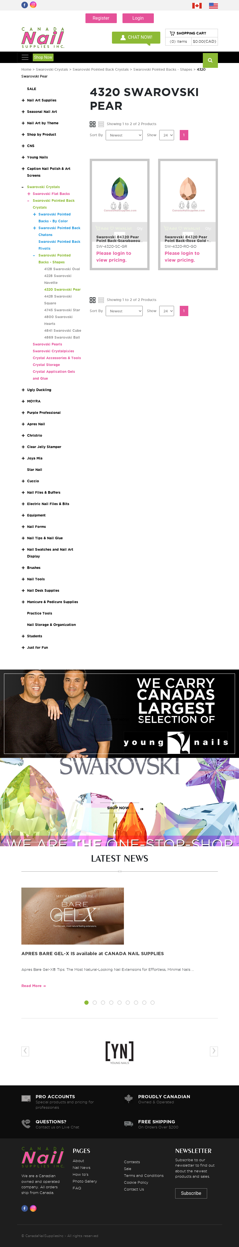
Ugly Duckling (39, 390)
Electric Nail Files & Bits (48, 504)
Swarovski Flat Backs (51, 194)
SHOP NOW (118, 719)
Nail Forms (36, 526)
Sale (127, 1169)
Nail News (81, 1167)
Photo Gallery (85, 1181)
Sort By (96, 135)
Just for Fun (37, 647)
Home (26, 69)
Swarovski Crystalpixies (53, 351)
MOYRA (33, 401)
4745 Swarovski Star (62, 310)
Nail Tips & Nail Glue (45, 538)
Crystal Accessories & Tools (57, 358)
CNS (30, 146)
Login (138, 18)
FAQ (77, 1188)
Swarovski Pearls (47, 344)
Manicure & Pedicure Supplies (52, 602)
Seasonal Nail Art (42, 111)
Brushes (33, 567)
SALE (31, 89)
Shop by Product (41, 134)
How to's (80, 1174)
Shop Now (43, 57)
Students (34, 636)
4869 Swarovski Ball (62, 337)
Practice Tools (39, 613)
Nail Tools (36, 579)
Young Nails (37, 157)
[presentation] (25, 1051)
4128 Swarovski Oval (62, 269)
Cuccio (33, 481)
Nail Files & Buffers (43, 492)
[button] (86, 1003)
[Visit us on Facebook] (25, 1208)
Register (101, 18)
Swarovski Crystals (52, 69)
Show (151, 135)
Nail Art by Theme (42, 123)
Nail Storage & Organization (51, 624)
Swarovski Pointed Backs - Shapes (162, 69)
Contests (132, 1162)
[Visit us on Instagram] (34, 1208)
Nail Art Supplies (41, 100)
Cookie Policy (136, 1182)
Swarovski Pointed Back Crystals (101, 69)
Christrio (34, 435)
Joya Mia (34, 458)
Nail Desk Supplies (43, 590)
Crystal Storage (46, 365)
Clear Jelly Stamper (44, 447)
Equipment (36, 515)
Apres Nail (36, 424)
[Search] (210, 60)
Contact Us (134, 1189)
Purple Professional (44, 412)
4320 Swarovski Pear (62, 289)
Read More (31, 986)
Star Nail (34, 469)
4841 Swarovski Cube (62, 330)
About (78, 1161)
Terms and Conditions (144, 1175)
